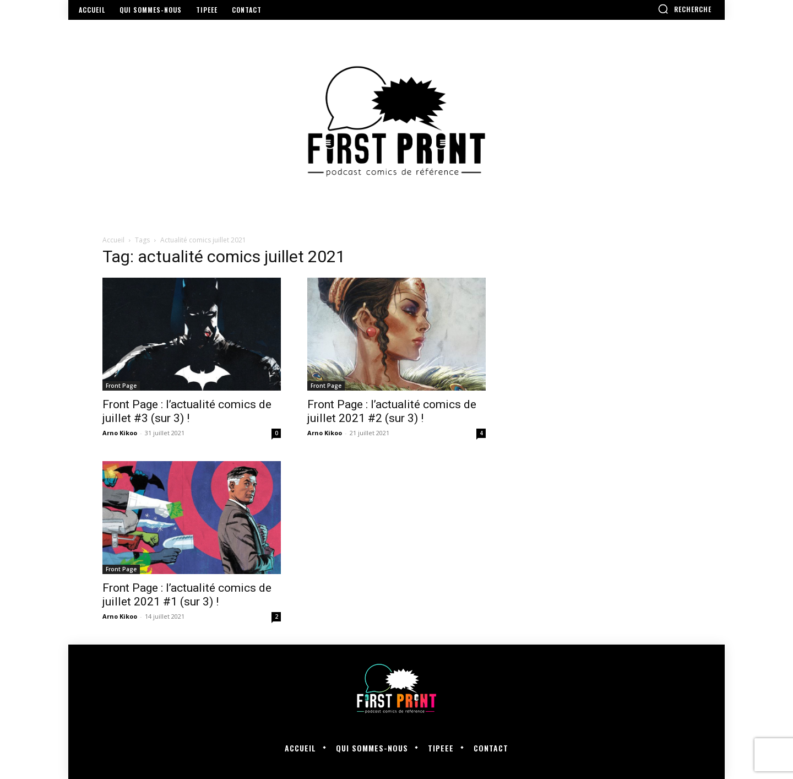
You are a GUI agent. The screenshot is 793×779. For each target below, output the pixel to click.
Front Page (121, 386)
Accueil (113, 240)
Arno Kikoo (119, 433)
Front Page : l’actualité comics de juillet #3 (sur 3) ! (186, 411)
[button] (684, 8)
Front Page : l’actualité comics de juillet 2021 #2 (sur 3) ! (391, 411)
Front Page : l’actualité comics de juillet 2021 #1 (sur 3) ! (186, 594)
